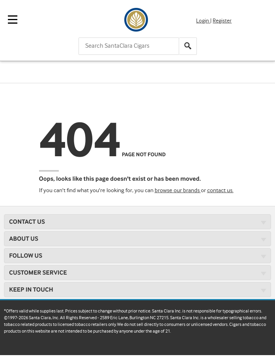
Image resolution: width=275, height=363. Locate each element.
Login (203, 21)
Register (222, 21)
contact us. (220, 190)
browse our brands (178, 190)
